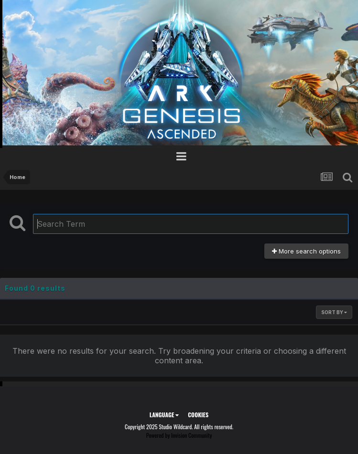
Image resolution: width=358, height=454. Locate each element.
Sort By (334, 312)
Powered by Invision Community (179, 435)
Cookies (198, 415)
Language (164, 415)
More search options (306, 251)
